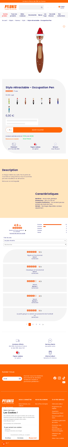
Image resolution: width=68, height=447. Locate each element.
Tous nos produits (13, 15)
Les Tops (45, 15)
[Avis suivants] (43, 324)
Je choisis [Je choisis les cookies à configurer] (10, 438)
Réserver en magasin (12, 139)
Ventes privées (5, 15)
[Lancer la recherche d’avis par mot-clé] (65, 244)
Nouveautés (32, 15)
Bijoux (40, 15)
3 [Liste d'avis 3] (36, 324)
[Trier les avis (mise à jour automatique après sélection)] (35, 240)
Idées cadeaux (23, 15)
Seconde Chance (51, 15)
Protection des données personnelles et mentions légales (57, 428)
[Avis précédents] (26, 324)
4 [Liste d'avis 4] (39, 324)
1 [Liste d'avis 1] (29, 324)
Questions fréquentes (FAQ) (57, 412)
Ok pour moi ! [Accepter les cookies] (23, 438)
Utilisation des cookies (56, 434)
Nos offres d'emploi (41, 404)
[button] (4, 444)
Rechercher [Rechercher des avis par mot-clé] (34, 244)
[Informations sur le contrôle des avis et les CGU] (25, 230)
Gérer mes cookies (58, 438)
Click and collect (57, 404)
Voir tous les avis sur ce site (17, 233)
